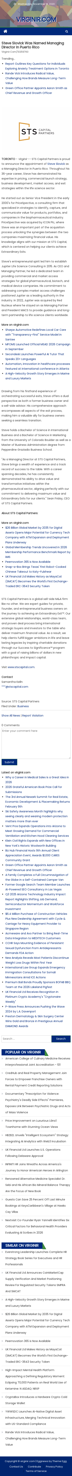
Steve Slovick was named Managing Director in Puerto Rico (33, 45)
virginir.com (36, 19)
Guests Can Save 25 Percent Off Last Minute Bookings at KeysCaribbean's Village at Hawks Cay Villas (35, 1206)
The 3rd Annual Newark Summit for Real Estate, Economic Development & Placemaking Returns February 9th (37, 801)
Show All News (11, 715)
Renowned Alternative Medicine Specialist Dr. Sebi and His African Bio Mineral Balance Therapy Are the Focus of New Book (37, 1185)
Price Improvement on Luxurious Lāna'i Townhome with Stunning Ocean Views (31, 1124)
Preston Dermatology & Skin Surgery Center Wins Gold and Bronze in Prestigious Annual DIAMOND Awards (34, 1021)
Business (23, 706)
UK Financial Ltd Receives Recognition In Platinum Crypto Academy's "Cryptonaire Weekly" (33, 996)
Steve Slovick (56, 164)
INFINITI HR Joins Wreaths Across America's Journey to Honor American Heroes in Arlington (36, 1167)
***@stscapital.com (15, 687)
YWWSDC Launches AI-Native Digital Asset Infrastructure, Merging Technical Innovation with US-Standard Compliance (35, 1418)
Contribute (34, 1466)
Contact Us (16, 1466)
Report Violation (32, 715)
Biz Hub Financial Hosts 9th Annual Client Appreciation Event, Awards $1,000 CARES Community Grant (32, 855)
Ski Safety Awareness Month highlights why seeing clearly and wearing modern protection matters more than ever (36, 816)
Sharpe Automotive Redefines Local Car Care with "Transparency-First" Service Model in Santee (35, 334)
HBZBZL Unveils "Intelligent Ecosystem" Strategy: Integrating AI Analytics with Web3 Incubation (37, 1138)
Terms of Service (36, 1471)
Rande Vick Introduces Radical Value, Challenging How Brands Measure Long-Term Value (35, 78)
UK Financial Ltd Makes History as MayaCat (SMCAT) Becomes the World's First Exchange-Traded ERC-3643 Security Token (36, 581)
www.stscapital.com (21, 667)
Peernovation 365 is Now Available (27, 562)
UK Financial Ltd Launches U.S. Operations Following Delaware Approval (32, 1153)
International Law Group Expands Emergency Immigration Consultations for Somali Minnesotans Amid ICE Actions (35, 972)
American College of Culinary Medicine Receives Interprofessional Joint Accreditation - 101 (37, 1062)
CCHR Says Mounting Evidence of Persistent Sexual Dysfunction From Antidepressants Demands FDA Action (34, 948)
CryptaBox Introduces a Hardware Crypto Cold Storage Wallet (36, 1400)
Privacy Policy (54, 1466)
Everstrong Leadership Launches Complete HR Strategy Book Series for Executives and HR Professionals (36, 1258)
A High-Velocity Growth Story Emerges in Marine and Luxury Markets (37, 1303)
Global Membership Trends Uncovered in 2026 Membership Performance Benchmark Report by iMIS (37, 552)
